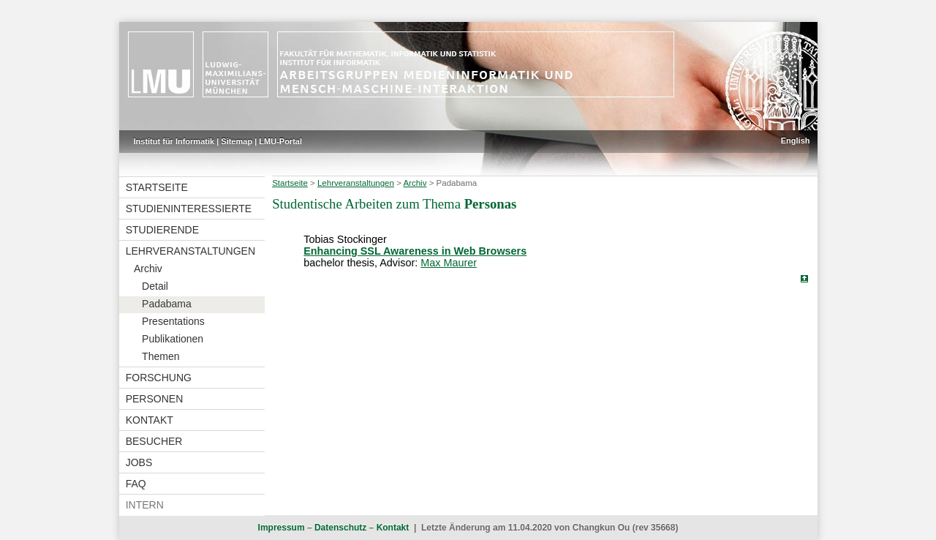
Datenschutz (340, 527)
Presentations (173, 321)
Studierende (162, 230)
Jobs (139, 462)
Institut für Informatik (174, 141)
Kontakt (149, 420)
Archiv (148, 268)
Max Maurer (448, 263)
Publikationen (172, 339)
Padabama (167, 304)
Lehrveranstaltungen (190, 251)
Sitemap (236, 141)
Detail (155, 286)
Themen (160, 356)
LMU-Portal (280, 141)
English (795, 140)
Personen (155, 399)
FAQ (136, 484)
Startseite (157, 187)
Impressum (281, 527)
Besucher (154, 441)
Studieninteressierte (189, 208)
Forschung (159, 377)
